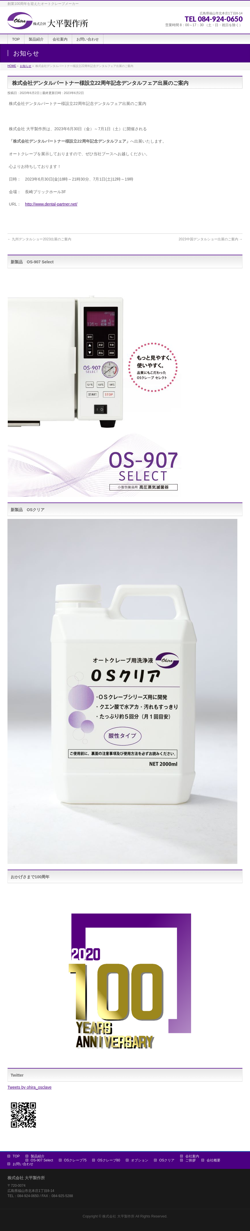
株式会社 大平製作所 (118, 1216)
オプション (139, 1160)
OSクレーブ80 (108, 1160)
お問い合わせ (23, 1164)
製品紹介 (38, 1156)
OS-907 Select (42, 1160)
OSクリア (166, 1160)
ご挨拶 (190, 1160)
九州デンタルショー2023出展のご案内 (39, 239)
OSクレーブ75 (75, 1160)
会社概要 (213, 1160)
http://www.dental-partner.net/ (51, 204)
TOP (16, 1156)
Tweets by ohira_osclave (29, 1087)
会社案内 (192, 1156)
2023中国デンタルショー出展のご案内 (211, 239)
